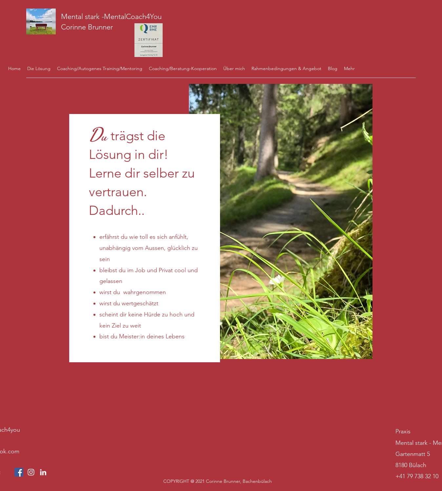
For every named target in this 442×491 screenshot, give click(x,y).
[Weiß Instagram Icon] (31, 472)
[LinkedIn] (43, 472)
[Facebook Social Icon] (18, 472)
